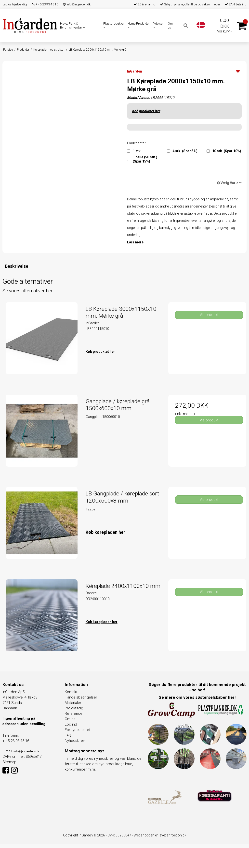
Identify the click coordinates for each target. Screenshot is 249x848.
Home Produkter (139, 25)
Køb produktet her (146, 111)
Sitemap (9, 762)
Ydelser (158, 25)
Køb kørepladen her (105, 532)
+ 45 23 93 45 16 (45, 4)
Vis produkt (209, 314)
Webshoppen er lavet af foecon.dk (160, 835)
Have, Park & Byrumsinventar (72, 25)
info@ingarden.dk (77, 4)
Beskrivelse (16, 266)
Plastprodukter (113, 25)
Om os (170, 25)
